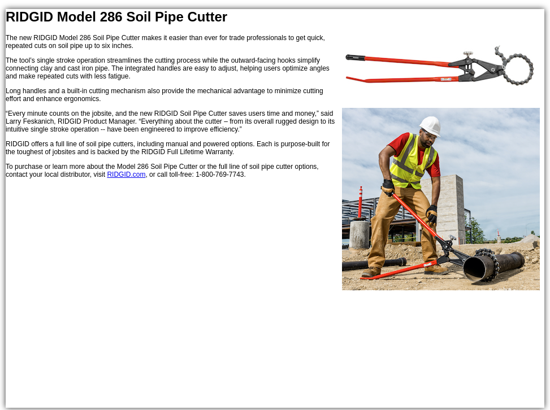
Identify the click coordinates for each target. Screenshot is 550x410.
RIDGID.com (126, 174)
